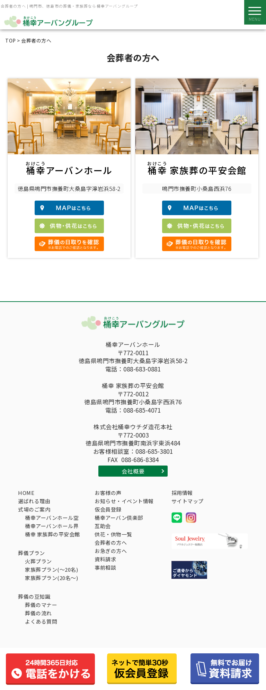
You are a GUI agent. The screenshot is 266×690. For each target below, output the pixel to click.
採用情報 (182, 492)
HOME (26, 492)
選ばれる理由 (34, 501)
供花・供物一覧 (113, 534)
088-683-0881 (142, 369)
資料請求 (105, 559)
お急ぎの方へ (111, 550)
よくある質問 (41, 621)
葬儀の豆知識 (34, 596)
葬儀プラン (31, 552)
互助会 (103, 526)
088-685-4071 (142, 410)
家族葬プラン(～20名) (51, 569)
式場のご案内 (34, 509)
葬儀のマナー (41, 604)
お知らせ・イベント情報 (124, 501)
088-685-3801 (154, 451)
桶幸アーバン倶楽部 (119, 517)
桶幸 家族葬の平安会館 (52, 534)
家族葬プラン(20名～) (51, 577)
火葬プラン (38, 561)
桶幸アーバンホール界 (52, 526)
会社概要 (133, 471)
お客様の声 (108, 492)
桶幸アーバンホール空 (52, 517)
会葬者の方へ (111, 542)
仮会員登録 (108, 509)
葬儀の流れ (38, 613)
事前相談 (105, 567)
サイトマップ (187, 501)
